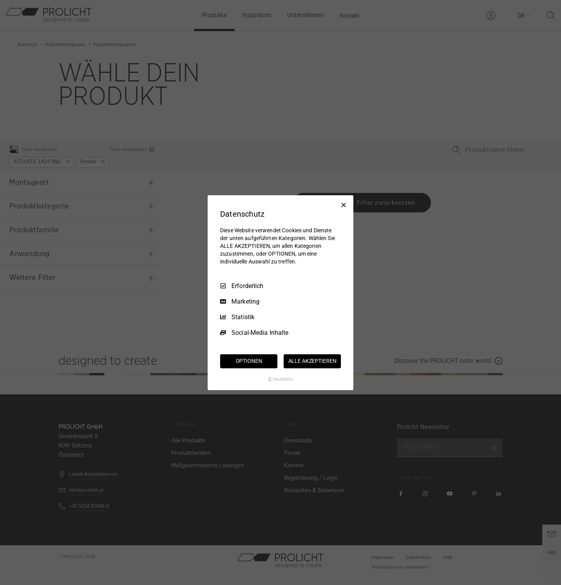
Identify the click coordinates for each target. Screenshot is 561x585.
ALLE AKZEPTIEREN (312, 361)
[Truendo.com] (280, 379)
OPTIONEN (249, 361)
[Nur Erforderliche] (343, 204)
